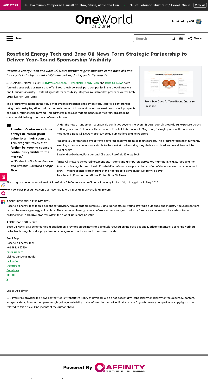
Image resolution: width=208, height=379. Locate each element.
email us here (14, 252)
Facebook (12, 270)
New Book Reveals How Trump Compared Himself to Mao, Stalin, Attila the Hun (64, 5)
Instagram (13, 265)
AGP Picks (10, 5)
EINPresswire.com (54, 83)
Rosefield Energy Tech (85, 83)
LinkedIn (12, 261)
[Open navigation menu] (14, 38)
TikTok (10, 274)
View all (200, 5)
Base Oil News (114, 83)
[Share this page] (195, 38)
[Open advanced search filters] (181, 38)
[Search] (151, 38)
